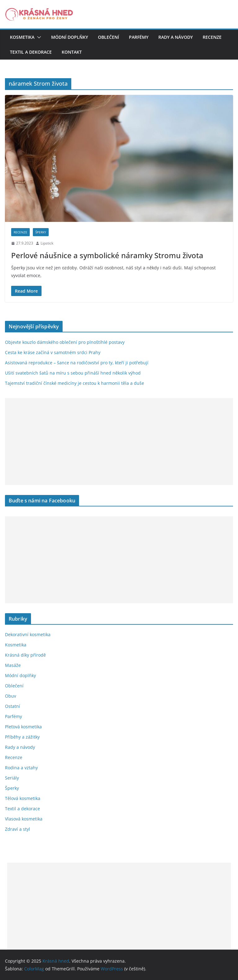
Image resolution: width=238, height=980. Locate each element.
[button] (37, 37)
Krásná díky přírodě (25, 655)
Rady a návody (175, 37)
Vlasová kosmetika (23, 819)
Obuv (10, 696)
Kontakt (72, 52)
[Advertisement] (119, 441)
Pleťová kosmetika (23, 727)
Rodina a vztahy (21, 768)
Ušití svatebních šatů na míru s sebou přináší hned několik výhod (73, 373)
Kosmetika (22, 37)
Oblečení (108, 37)
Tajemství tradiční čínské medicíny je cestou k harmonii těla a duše (74, 383)
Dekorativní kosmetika (28, 634)
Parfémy (138, 37)
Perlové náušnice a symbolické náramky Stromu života (107, 255)
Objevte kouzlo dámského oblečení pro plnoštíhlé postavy (65, 342)
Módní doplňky (69, 37)
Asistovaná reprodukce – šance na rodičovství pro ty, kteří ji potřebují (76, 363)
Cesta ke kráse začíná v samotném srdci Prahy (52, 352)
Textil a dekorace (31, 52)
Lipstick (47, 243)
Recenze (212, 37)
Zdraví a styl (17, 829)
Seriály (12, 778)
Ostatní (12, 706)
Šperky (40, 232)
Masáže (13, 665)
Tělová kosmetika (22, 798)
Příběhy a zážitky (22, 737)
